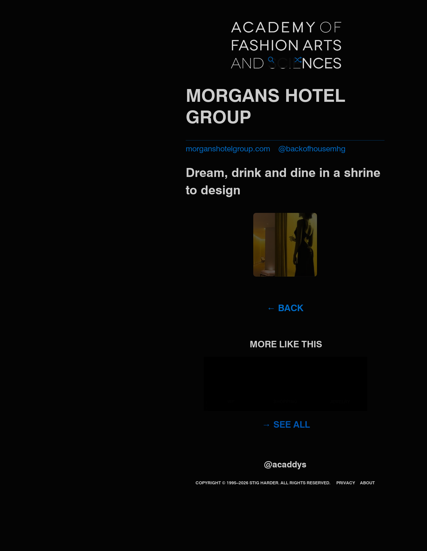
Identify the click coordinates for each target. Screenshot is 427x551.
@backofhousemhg (312, 149)
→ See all (286, 425)
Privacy (345, 483)
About (367, 483)
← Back (285, 308)
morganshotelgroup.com (228, 149)
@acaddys (285, 465)
